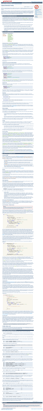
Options (9, 40)
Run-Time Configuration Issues (8, 31)
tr (33, 6)
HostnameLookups (10, 44)
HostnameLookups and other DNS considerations (10, 43)
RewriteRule (8, 80)
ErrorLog (3, 144)
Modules (32, 1)
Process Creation (5, 131)
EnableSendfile (10, 37)
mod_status (26, 144)
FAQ (37, 1)
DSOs (17, 171)
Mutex (4, 260)
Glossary (39, 1)
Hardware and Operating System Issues (38, 9)
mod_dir (4, 34)
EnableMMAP (9, 36)
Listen (18, 259)
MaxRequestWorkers (25, 18)
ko (32, 6)
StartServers (10, 41)
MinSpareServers (10, 132)
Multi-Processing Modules (20, 156)
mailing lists (27, 406)
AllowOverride (10, 34)
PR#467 (3, 234)
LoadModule (7, 172)
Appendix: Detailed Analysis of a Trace (9, 330)
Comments (36, 17)
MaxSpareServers (16, 132)
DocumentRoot (16, 79)
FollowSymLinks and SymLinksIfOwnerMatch (9, 62)
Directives (35, 1)
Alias (4, 80)
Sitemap (41, 1)
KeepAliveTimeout (10, 38)
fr (39, 401)
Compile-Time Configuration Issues (9, 153)
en (29, 6)
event (6, 162)
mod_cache (10, 181)
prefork (6, 164)
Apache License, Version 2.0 (9, 409)
